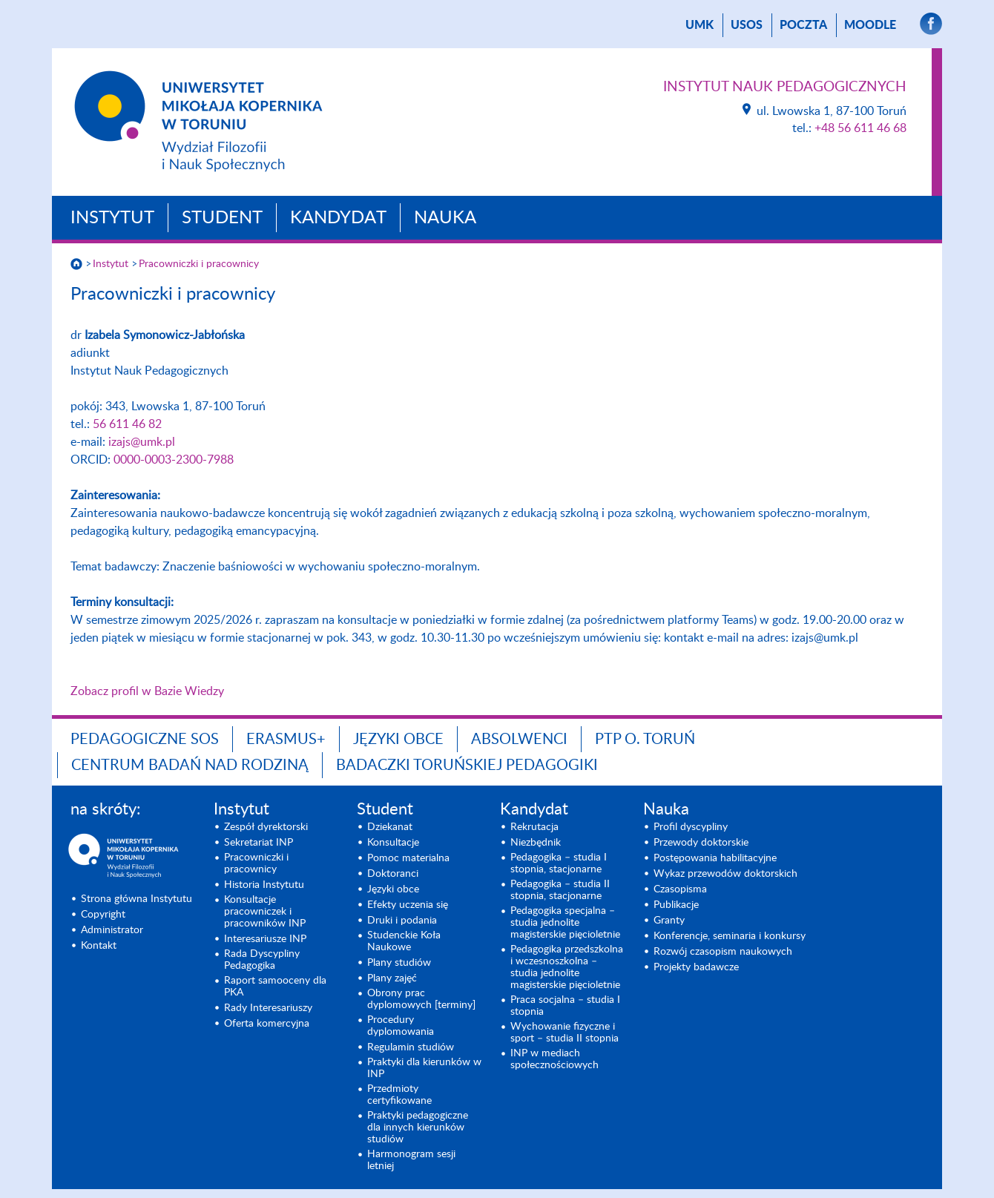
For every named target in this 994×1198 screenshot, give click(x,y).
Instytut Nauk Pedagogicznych (784, 87)
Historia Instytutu (264, 885)
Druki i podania (402, 920)
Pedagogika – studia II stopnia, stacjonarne (560, 890)
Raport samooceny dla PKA (275, 986)
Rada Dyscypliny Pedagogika (262, 960)
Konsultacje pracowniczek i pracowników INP (265, 912)
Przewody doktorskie (701, 842)
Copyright (103, 914)
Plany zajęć (392, 978)
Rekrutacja (534, 827)
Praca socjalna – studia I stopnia (565, 1006)
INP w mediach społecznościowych (554, 1059)
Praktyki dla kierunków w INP (424, 1068)
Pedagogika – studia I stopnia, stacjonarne (558, 863)
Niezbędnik (535, 842)
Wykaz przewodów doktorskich (725, 874)
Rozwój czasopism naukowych (723, 952)
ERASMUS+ (286, 739)
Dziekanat (389, 827)
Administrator (112, 930)
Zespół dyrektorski (266, 827)
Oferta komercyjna (266, 1023)
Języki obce (398, 739)
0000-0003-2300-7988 (173, 460)
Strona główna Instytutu (136, 899)
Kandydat (338, 218)
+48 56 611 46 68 (860, 128)
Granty (669, 920)
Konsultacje (393, 842)
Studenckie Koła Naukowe (404, 941)
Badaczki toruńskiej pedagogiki (467, 765)
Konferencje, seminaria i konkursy (730, 936)
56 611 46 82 (127, 424)
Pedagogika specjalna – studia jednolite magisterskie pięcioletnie (565, 923)
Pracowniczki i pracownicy (199, 264)
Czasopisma (680, 889)
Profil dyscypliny (691, 827)
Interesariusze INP (265, 939)
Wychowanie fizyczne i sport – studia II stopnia (564, 1032)
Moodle (870, 25)
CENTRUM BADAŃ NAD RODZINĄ (190, 765)
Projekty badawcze (696, 967)
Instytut (112, 218)
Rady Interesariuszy (268, 1008)
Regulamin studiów (410, 1047)
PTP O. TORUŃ (645, 739)
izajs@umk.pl (141, 442)
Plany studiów (399, 963)
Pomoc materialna (408, 858)
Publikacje (676, 905)
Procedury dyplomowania (400, 1026)
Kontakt (98, 946)
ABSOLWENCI (519, 739)
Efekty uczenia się (407, 905)
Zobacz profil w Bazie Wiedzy (147, 691)
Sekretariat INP (258, 842)
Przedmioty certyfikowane (399, 1095)
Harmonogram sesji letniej (411, 1160)
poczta (803, 25)
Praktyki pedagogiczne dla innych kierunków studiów (417, 1127)
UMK (699, 25)
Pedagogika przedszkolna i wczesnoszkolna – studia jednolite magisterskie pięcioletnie (566, 967)
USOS (747, 25)
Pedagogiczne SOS (144, 739)
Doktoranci (392, 874)
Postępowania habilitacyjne (715, 858)
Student (222, 218)
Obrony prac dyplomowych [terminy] (421, 999)
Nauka (445, 218)
